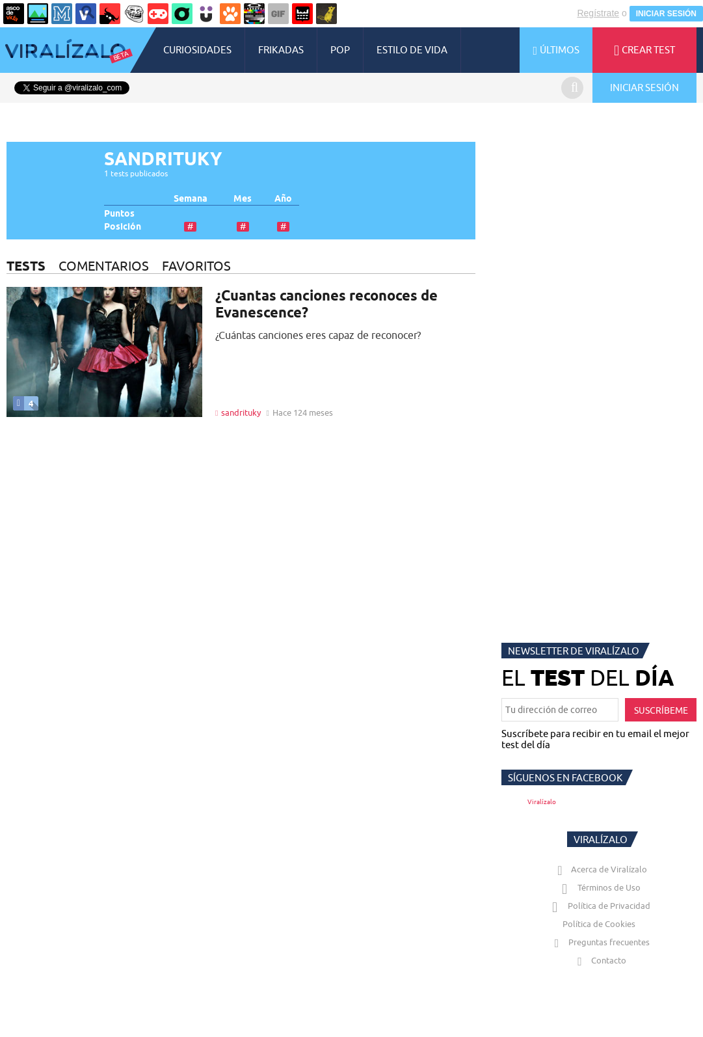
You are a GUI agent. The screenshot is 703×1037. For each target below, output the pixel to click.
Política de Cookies (599, 923)
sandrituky (241, 412)
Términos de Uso (599, 887)
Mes (242, 199)
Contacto (599, 960)
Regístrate (598, 13)
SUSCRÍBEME (661, 710)
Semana (190, 199)
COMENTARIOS (104, 265)
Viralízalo (541, 801)
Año (283, 199)
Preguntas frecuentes (599, 942)
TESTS (26, 265)
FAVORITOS (196, 265)
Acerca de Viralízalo (599, 869)
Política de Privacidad (599, 905)
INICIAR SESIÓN (666, 13)
